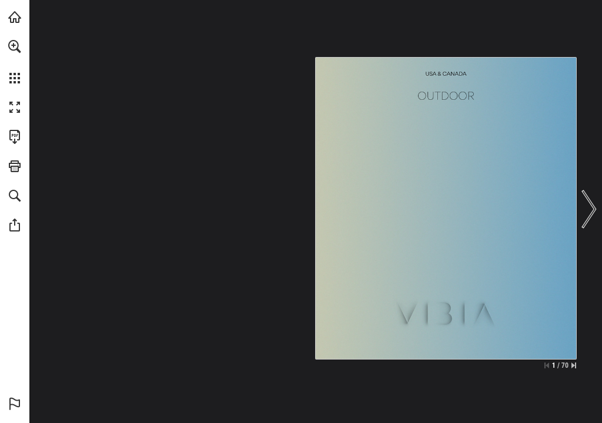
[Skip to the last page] (573, 365)
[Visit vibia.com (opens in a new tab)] (14, 17)
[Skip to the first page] (546, 365)
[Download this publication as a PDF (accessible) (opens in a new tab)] (14, 137)
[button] (14, 46)
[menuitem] (14, 61)
